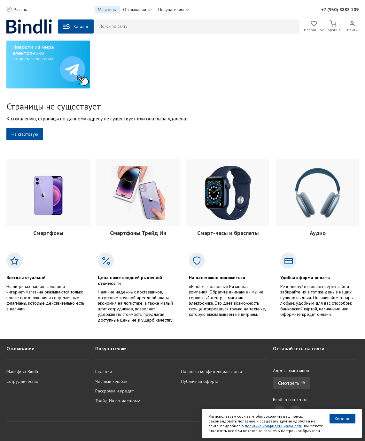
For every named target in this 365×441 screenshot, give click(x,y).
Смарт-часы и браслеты (228, 233)
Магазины (107, 9)
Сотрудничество (22, 381)
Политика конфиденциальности (211, 371)
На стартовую (25, 134)
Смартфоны (48, 233)
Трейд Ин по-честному (117, 401)
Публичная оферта (199, 381)
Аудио (318, 233)
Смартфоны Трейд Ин (138, 233)
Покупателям (174, 9)
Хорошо (342, 419)
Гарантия (103, 371)
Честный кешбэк (111, 381)
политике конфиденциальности (273, 425)
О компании (137, 9)
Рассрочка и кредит (114, 391)
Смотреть (291, 383)
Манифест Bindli (22, 371)
